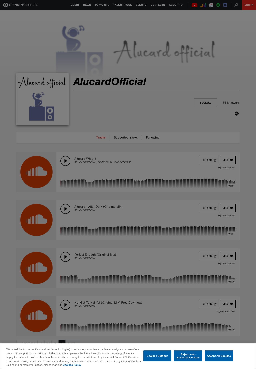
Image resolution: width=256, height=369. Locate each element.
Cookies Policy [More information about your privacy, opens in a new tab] (72, 364)
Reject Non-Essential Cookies (188, 356)
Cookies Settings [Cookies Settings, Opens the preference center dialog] (157, 355)
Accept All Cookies (219, 355)
